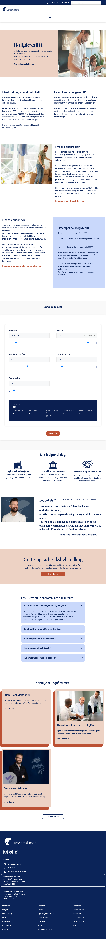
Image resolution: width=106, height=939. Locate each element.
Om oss (55, 3)
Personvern (77, 914)
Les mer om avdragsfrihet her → (71, 201)
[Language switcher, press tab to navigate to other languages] (86, 3)
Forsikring (5, 929)
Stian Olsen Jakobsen (16, 695)
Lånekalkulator (43, 917)
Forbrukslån (6, 921)
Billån (4, 917)
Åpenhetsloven (78, 910)
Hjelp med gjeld (7, 925)
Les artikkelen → (10, 708)
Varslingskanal (78, 921)
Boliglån (5, 910)
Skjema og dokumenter (46, 914)
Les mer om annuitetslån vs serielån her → (23, 266)
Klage (75, 925)
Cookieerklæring (79, 917)
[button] (50, 18)
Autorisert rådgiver (15, 788)
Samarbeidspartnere (45, 929)
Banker (40, 925)
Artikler (40, 910)
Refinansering (7, 914)
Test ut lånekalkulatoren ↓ (25, 64)
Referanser (41, 921)
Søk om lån (53, 433)
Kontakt (65, 3)
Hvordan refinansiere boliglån (75, 725)
